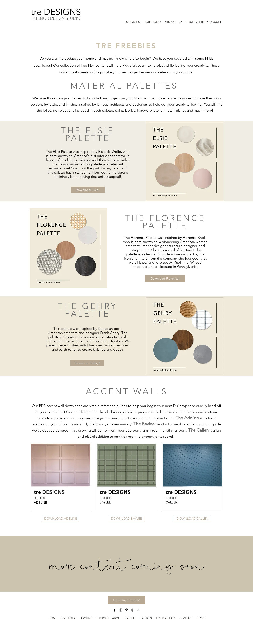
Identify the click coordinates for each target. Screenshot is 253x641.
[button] (88, 190)
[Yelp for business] (138, 610)
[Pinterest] (126, 610)
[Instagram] (121, 610)
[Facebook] (115, 610)
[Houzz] (132, 610)
